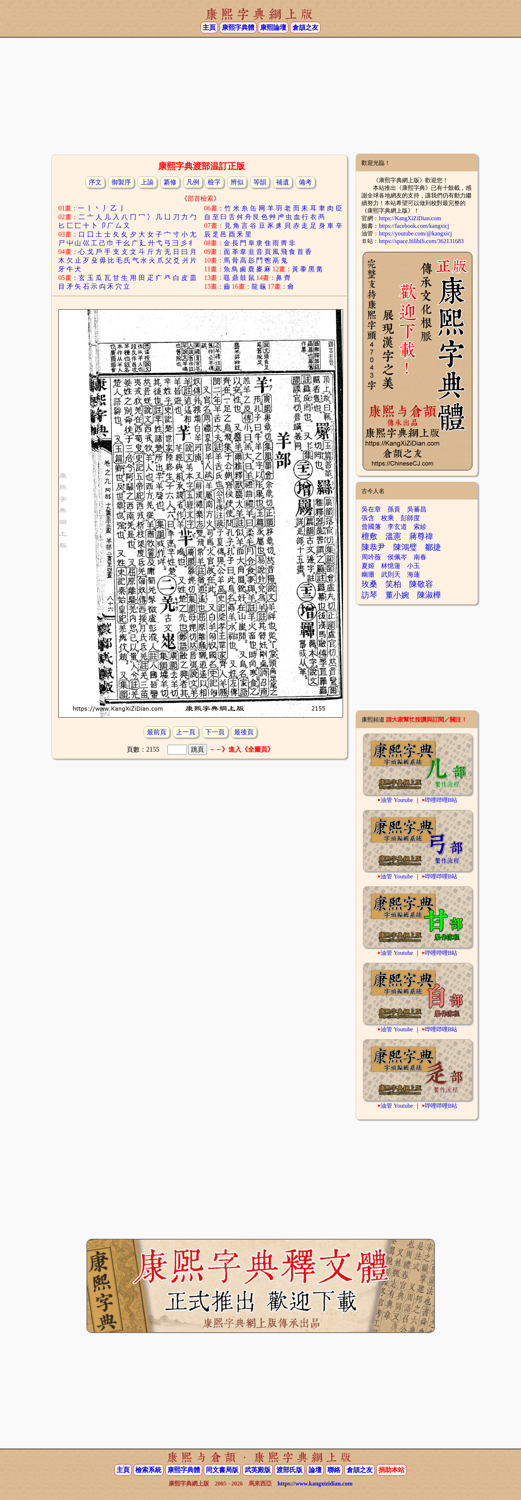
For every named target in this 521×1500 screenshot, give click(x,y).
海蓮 (413, 574)
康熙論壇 (273, 27)
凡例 (192, 182)
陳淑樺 (429, 594)
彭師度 (410, 518)
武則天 (391, 574)
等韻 (259, 182)
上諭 (147, 182)
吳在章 (371, 509)
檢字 (214, 182)
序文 (95, 182)
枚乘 (387, 518)
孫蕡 (394, 509)
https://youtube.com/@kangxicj (415, 233)
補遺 (282, 182)
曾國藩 (371, 526)
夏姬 (367, 565)
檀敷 (369, 536)
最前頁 (156, 732)
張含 (367, 518)
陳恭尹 (373, 547)
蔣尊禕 (421, 536)
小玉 (413, 565)
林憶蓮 (391, 565)
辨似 (236, 182)
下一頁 (215, 732)
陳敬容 (421, 584)
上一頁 (185, 732)
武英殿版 (258, 1470)
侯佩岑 (397, 557)
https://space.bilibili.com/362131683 (421, 241)
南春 (420, 557)
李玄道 (397, 526)
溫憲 (393, 536)
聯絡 (333, 1470)
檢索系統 (148, 1470)
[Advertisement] (260, 95)
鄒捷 (433, 547)
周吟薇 (371, 557)
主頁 (209, 27)
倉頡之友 (305, 27)
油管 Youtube (397, 800)
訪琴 (369, 594)
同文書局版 (222, 1470)
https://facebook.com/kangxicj (414, 226)
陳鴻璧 (405, 547)
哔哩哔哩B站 (441, 800)
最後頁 (244, 732)
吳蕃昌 (417, 509)
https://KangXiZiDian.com (410, 218)
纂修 (170, 182)
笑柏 (393, 584)
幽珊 (367, 574)
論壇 (315, 1470)
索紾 (420, 526)
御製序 (121, 182)
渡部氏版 (289, 1470)
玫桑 (369, 584)
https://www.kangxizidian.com (315, 1483)
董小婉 (397, 594)
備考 (305, 182)
